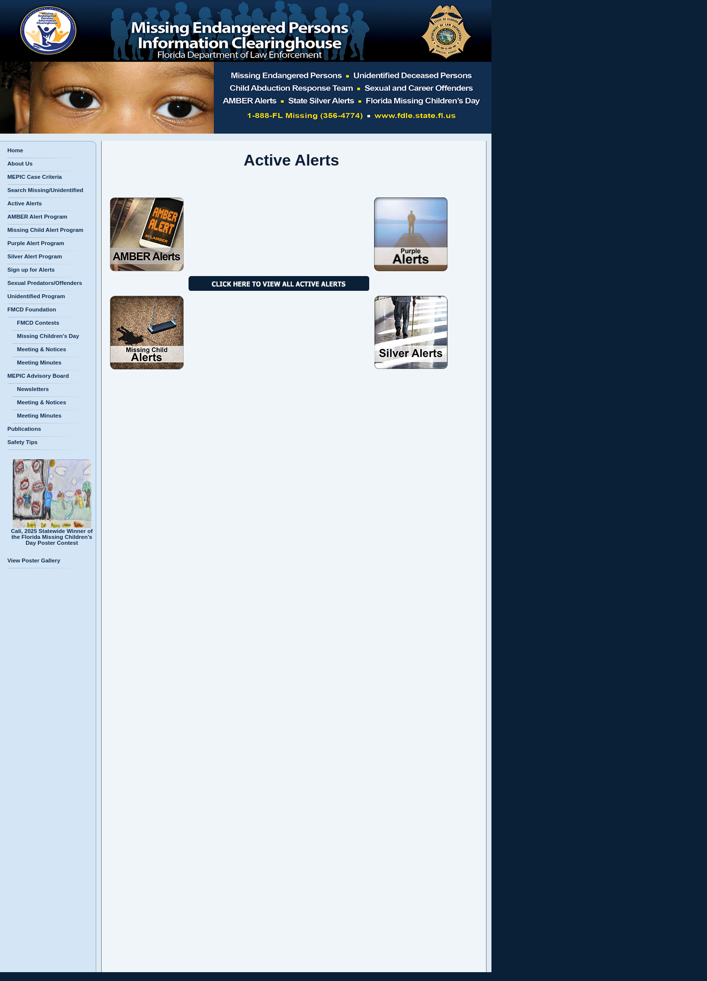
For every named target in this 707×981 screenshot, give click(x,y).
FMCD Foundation (31, 309)
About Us (19, 164)
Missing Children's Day (45, 336)
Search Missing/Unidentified (45, 190)
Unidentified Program (36, 296)
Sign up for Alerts (30, 270)
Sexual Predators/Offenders (44, 283)
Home (15, 150)
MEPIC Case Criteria (34, 177)
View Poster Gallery (33, 560)
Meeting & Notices (39, 349)
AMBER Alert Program (37, 217)
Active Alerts (24, 203)
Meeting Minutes (36, 362)
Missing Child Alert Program (45, 230)
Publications (24, 429)
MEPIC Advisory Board (38, 376)
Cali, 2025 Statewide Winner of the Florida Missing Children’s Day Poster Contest (52, 534)
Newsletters (30, 389)
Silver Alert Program (34, 256)
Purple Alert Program (35, 243)
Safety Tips (22, 442)
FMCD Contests (35, 323)
